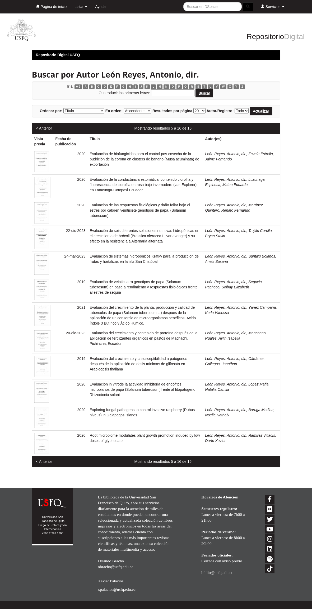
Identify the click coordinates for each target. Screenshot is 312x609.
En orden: (114, 111)
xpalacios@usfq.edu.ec (116, 589)
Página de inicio (51, 6)
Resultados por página (172, 111)
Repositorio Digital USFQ (58, 55)
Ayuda (100, 6)
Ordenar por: (51, 111)
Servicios (272, 6)
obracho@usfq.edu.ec (115, 566)
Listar (80, 6)
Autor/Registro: (220, 111)
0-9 (78, 86)
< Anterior (44, 128)
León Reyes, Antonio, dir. (225, 154)
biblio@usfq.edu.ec (217, 572)
